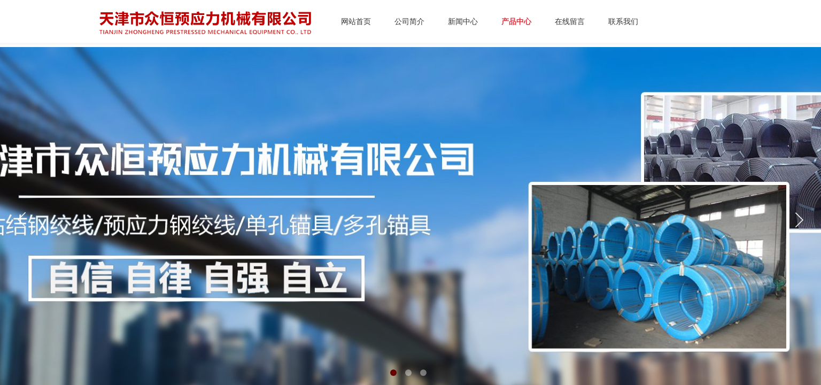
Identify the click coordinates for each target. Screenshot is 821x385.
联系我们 (623, 22)
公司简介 (409, 22)
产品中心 (516, 22)
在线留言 (570, 22)
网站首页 (356, 22)
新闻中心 (463, 22)
